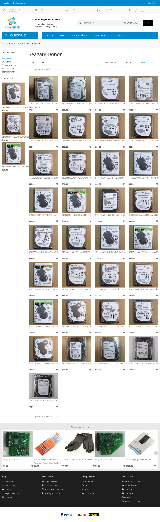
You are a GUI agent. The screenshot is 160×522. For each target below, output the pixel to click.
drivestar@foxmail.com (46, 19)
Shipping (7, 489)
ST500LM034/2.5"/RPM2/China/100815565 (110, 252)
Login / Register (50, 481)
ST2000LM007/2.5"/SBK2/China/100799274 (43, 215)
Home (50, 35)
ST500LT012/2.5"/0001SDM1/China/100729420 (43, 178)
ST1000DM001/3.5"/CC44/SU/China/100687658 (76, 103)
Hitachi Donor (8, 68)
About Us (87, 481)
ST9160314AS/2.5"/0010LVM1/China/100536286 (43, 252)
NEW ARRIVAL (111, 62)
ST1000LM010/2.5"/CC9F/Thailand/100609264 (110, 103)
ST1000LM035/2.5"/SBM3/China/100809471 (143, 178)
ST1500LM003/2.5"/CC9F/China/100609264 (143, 140)
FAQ (85, 485)
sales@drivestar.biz (133, 485)
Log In (6, 3)
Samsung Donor (9, 65)
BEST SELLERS (147, 62)
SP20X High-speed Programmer (139, 459)
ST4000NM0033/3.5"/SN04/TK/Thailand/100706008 (43, 400)
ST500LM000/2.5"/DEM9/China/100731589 (76, 140)
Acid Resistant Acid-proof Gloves (79, 459)
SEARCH (147, 22)
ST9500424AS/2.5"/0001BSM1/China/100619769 (143, 289)
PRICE (129, 62)
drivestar (129, 489)
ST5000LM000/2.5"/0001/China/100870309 (110, 215)
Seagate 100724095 (103, 459)
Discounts (7, 497)
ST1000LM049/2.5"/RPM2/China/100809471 (110, 178)
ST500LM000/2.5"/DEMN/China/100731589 (43, 140)
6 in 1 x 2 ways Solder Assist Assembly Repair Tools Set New (47, 461)
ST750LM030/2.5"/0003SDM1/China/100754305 (13, 107)
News (62, 35)
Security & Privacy (51, 493)
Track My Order (50, 485)
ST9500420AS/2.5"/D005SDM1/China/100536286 (110, 140)
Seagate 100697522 (11, 459)
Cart (153, 3)
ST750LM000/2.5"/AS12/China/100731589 (76, 178)
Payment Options (11, 493)
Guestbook (88, 493)
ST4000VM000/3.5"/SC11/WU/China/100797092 (143, 363)
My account (99, 35)
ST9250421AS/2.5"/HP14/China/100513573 (110, 289)
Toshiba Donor (8, 72)
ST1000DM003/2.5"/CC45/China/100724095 (110, 363)
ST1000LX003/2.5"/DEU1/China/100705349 (13, 137)
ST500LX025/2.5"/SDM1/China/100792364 (43, 289)
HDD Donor (17, 43)
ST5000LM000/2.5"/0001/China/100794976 (143, 103)
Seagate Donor (8, 58)
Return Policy (9, 485)
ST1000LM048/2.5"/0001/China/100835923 (13, 166)
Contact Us (119, 35)
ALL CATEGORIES (130, 23)
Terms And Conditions (53, 489)
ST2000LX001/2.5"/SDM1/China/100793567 (76, 215)
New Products (79, 35)
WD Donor (6, 61)
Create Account (19, 3)
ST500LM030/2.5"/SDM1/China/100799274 (143, 252)
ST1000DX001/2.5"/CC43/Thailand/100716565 (76, 363)
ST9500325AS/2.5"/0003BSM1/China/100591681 (143, 215)
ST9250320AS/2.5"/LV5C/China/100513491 (76, 289)
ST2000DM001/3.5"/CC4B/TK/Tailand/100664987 (43, 103)
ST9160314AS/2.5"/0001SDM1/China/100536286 (76, 252)
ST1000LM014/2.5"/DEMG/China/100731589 (143, 326)
